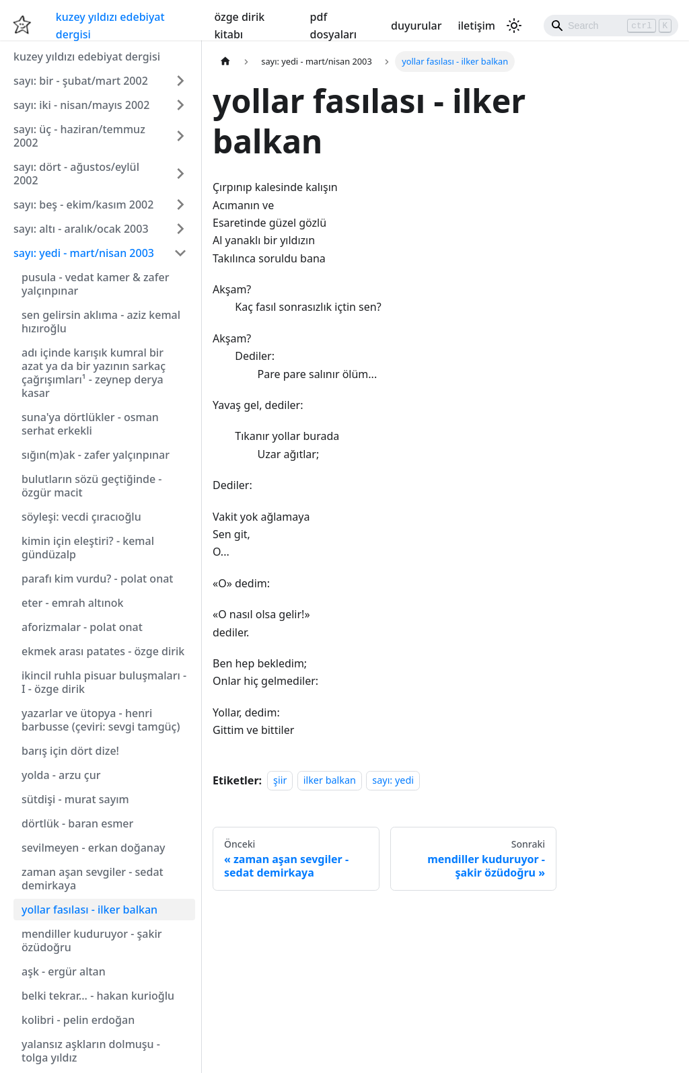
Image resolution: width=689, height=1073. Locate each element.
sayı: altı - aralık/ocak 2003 (81, 228)
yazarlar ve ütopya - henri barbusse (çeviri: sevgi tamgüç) (101, 720)
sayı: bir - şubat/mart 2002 (80, 80)
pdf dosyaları (333, 25)
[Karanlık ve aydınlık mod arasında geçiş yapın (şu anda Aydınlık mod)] (514, 25)
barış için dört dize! (70, 750)
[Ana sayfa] (225, 61)
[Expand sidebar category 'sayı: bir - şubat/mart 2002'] (180, 80)
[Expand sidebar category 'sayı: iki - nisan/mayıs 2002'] (180, 105)
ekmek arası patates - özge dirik (103, 651)
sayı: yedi (393, 780)
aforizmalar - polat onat (82, 627)
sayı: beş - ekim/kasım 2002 (83, 204)
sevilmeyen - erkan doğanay (94, 847)
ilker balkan (329, 780)
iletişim (476, 25)
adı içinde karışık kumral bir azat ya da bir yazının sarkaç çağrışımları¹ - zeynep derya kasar (94, 372)
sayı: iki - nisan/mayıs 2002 (81, 105)
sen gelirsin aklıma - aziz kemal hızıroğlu (101, 321)
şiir (280, 780)
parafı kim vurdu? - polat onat (97, 578)
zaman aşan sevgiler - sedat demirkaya (93, 878)
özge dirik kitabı (239, 25)
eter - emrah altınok (73, 602)
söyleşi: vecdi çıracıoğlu (81, 516)
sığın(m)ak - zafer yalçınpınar (96, 454)
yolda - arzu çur (61, 775)
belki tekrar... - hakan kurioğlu (98, 995)
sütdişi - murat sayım (75, 799)
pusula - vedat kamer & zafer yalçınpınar (95, 284)
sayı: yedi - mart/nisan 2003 (83, 253)
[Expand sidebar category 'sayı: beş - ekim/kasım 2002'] (180, 204)
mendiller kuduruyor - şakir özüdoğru (92, 940)
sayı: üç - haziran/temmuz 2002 (79, 136)
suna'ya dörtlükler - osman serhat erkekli (90, 424)
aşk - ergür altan (64, 971)
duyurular (416, 25)
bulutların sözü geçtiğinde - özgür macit (91, 486)
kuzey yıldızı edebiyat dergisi (110, 25)
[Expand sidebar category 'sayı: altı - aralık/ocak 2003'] (180, 228)
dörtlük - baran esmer (77, 823)
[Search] (611, 25)
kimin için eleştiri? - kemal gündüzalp (88, 547)
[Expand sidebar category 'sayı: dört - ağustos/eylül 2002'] (180, 173)
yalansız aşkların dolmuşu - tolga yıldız (91, 1051)
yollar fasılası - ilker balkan (89, 909)
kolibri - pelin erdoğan (78, 1019)
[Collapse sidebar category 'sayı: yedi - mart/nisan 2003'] (180, 253)
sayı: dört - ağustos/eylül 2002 (76, 173)
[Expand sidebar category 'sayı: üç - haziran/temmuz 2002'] (180, 135)
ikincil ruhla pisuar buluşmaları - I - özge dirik (104, 682)
